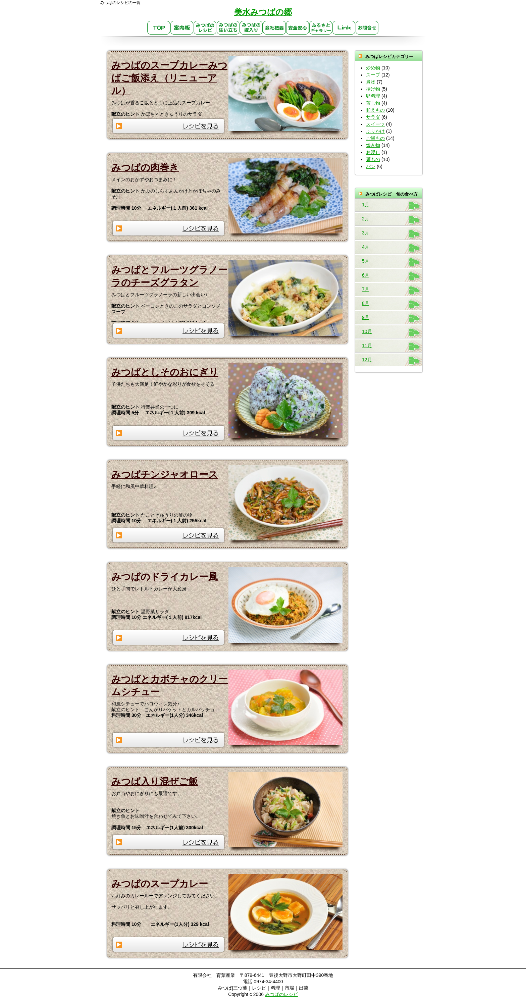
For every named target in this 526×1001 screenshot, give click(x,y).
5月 (365, 261)
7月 (365, 289)
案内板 (182, 28)
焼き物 (373, 145)
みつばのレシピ (205, 28)
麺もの (373, 159)
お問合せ (367, 28)
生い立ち (228, 28)
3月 (365, 232)
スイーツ (375, 124)
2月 (365, 218)
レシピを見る (168, 126)
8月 (365, 303)
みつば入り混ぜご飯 (154, 781)
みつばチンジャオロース (164, 474)
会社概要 (274, 28)
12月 (367, 359)
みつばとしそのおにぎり (164, 372)
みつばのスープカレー (159, 884)
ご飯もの (375, 138)
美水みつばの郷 (263, 11)
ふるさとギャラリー (320, 28)
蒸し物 (373, 103)
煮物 (370, 82)
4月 (365, 247)
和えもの (375, 110)
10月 (367, 331)
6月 (365, 275)
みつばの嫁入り (251, 28)
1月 (365, 204)
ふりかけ (375, 131)
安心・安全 (297, 28)
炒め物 (373, 67)
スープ (373, 74)
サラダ (373, 117)
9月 (365, 317)
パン (370, 166)
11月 (367, 345)
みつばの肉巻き (145, 167)
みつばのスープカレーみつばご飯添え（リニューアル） (169, 78)
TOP (158, 28)
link (344, 28)
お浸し (373, 152)
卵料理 (373, 96)
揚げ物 (373, 89)
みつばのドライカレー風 (164, 577)
